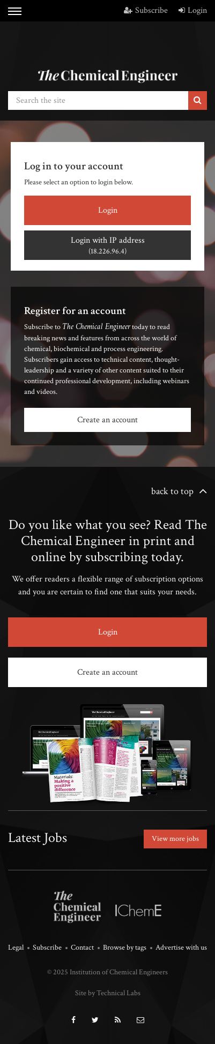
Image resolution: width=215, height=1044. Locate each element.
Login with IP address (107, 245)
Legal (16, 947)
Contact (82, 947)
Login (193, 10)
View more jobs (175, 839)
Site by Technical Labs (107, 993)
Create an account (107, 420)
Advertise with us (181, 947)
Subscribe (146, 10)
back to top (172, 491)
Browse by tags (124, 947)
